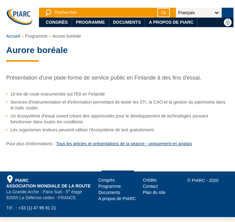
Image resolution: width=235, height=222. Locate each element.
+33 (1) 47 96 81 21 (37, 207)
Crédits (149, 180)
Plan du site (154, 192)
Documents (127, 22)
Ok (163, 12)
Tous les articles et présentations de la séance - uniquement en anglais (124, 143)
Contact (150, 186)
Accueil (13, 36)
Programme (90, 22)
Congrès (57, 22)
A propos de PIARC (171, 22)
